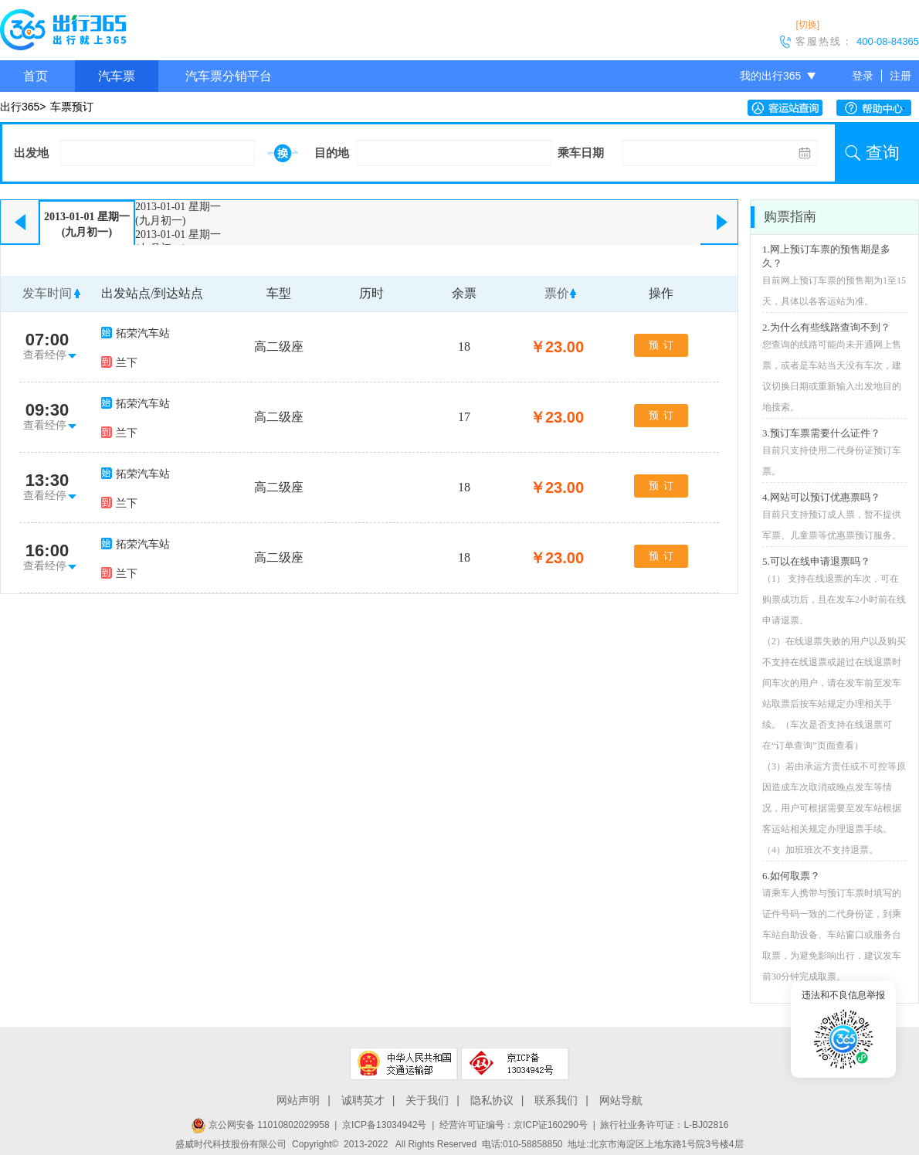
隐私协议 (492, 1100)
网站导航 (621, 1100)
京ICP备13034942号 (384, 1124)
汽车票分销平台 (228, 76)
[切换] (807, 24)
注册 (900, 76)
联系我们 (556, 1100)
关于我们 (427, 1100)
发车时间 (47, 293)
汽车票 (116, 76)
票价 (556, 293)
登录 (862, 76)
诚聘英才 (363, 1100)
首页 (35, 76)
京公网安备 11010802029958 (260, 1124)
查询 (883, 152)
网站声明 (298, 1100)
